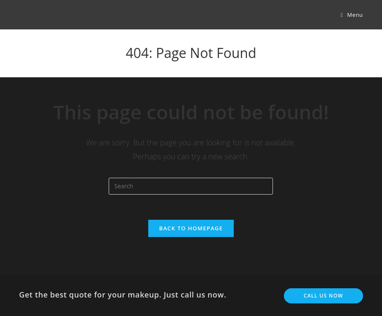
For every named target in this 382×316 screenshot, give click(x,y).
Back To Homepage (191, 228)
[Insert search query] (191, 186)
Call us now (323, 295)
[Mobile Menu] (352, 14)
